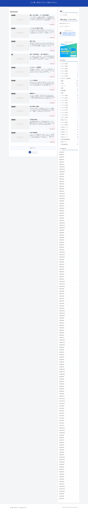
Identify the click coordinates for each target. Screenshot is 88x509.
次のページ (33, 148)
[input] (68, 15)
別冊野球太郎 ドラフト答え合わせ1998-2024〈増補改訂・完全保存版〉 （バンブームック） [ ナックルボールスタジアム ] (68, 34)
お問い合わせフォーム (64, 23)
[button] (77, 15)
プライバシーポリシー (64, 26)
